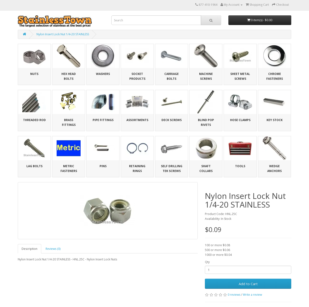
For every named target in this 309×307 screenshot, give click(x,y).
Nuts (34, 74)
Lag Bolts (34, 166)
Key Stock (275, 120)
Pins (103, 166)
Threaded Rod (34, 120)
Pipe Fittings (103, 120)
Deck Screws (171, 120)
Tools (240, 166)
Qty (207, 262)
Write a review (252, 295)
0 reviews (234, 295)
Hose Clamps (240, 120)
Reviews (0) (53, 249)
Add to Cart (248, 283)
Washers (103, 74)
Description (29, 249)
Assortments (137, 120)
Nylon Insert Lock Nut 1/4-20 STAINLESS (62, 34)
